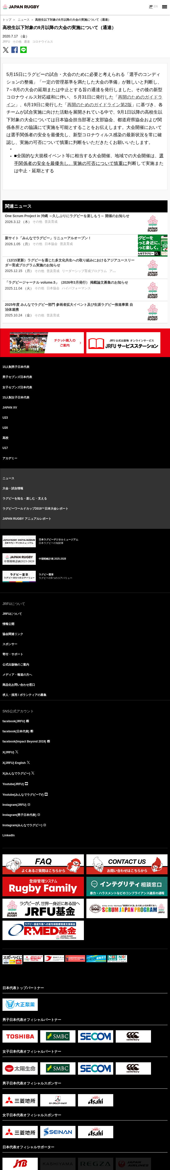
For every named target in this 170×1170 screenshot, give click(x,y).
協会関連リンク (12, 634)
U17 (5, 448)
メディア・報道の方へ (17, 674)
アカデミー (9, 458)
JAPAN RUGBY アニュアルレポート (26, 518)
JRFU (6, 41)
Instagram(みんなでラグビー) (22, 825)
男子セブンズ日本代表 (17, 377)
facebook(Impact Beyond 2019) (24, 741)
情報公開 (8, 624)
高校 (5, 438)
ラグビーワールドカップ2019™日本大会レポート (35, 508)
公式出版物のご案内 (15, 664)
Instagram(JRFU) (14, 805)
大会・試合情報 (12, 488)
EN (155, 6)
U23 (5, 417)
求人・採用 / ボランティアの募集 (24, 695)
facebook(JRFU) (13, 721)
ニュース (24, 19)
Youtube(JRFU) (13, 784)
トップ (6, 19)
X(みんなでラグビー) (16, 773)
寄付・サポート (12, 654)
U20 (5, 428)
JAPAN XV (9, 407)
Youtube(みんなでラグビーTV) (22, 794)
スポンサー (9, 644)
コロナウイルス (42, 41)
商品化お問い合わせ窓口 (18, 685)
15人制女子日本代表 (15, 397)
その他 (17, 41)
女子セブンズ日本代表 (17, 387)
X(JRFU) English (14, 763)
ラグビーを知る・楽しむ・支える (24, 498)
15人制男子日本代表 (15, 367)
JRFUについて (12, 614)
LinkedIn (8, 835)
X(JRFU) (8, 752)
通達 (27, 41)
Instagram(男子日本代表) (19, 815)
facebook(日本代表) (15, 731)
